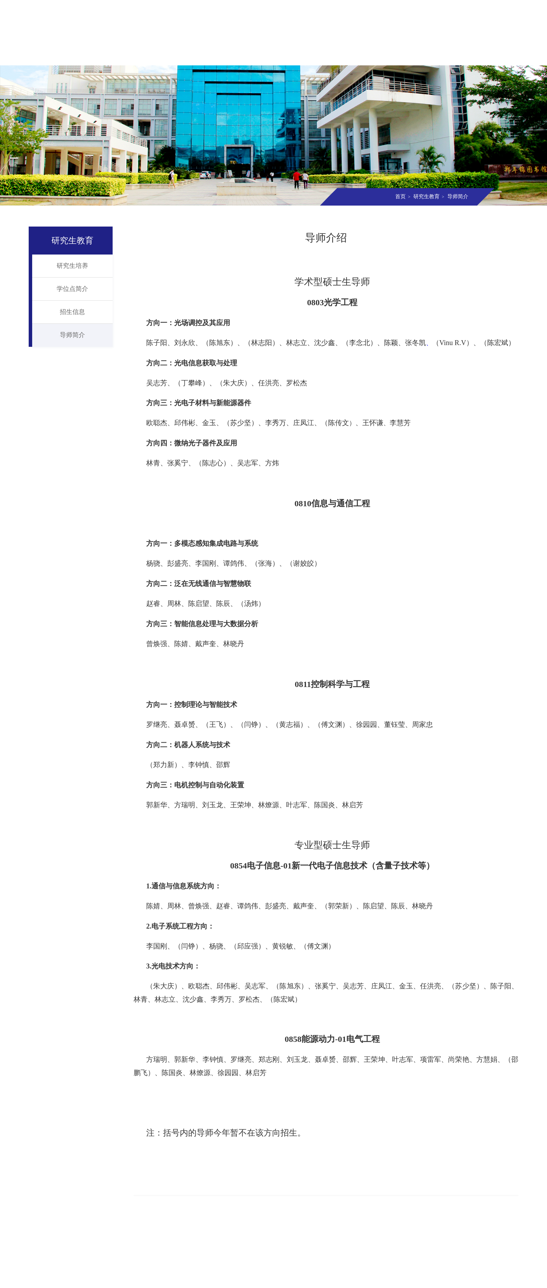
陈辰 (398, 906)
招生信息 (72, 311)
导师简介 (457, 196)
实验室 (362, 54)
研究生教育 (273, 54)
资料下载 (496, 54)
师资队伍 (184, 54)
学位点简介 (72, 288)
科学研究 (318, 54)
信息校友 (451, 54)
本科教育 (229, 54)
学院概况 (95, 54)
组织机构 (139, 54)
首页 (51, 54)
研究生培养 (72, 265)
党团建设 (407, 54)
